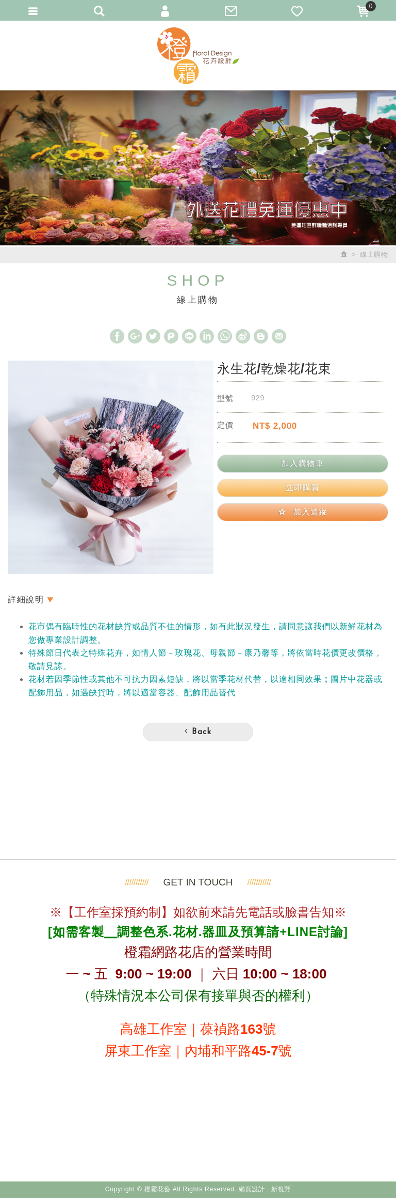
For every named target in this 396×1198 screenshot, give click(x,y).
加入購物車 (302, 463)
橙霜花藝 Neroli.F (198, 55)
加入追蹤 (303, 511)
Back (198, 731)
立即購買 (303, 487)
